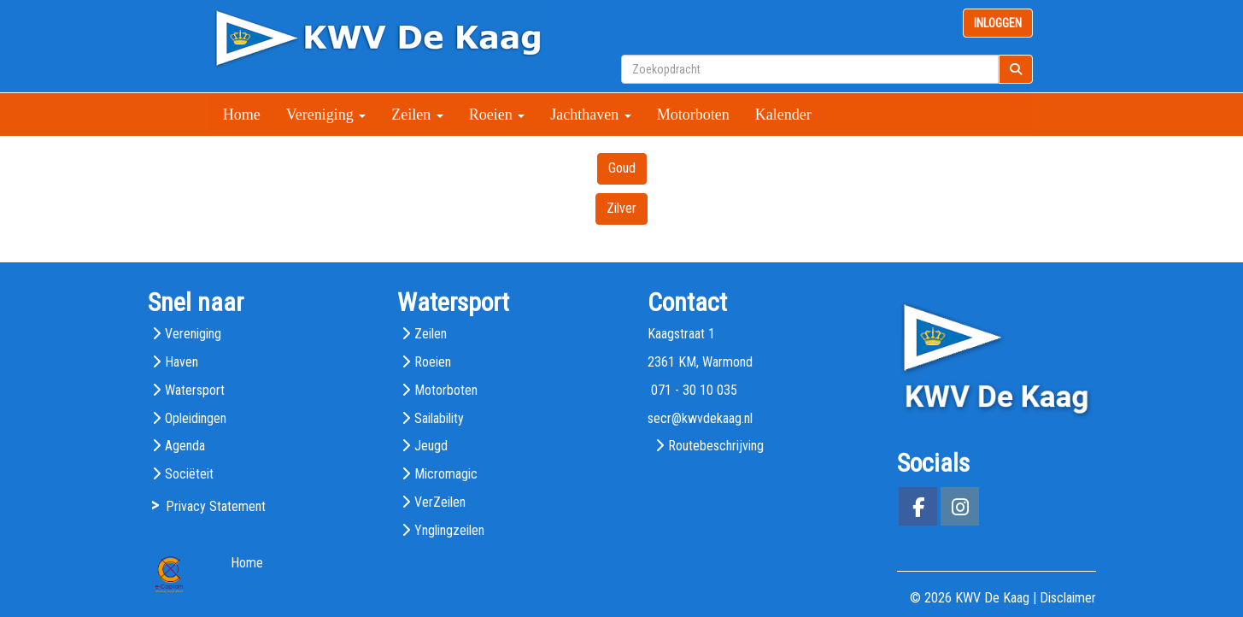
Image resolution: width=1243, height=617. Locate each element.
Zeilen (417, 114)
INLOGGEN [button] (998, 23)
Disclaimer (1068, 598)
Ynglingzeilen (449, 530)
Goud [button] (622, 168)
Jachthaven (590, 114)
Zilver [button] (621, 208)
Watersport (195, 390)
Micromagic (446, 474)
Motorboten (693, 114)
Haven (181, 362)
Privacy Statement (216, 506)
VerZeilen (440, 502)
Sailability (439, 418)
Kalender (783, 114)
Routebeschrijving (716, 446)
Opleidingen (195, 418)
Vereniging (326, 114)
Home (242, 114)
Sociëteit (189, 474)
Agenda (185, 446)
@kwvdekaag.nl (700, 418)
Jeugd (431, 446)
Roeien (497, 114)
